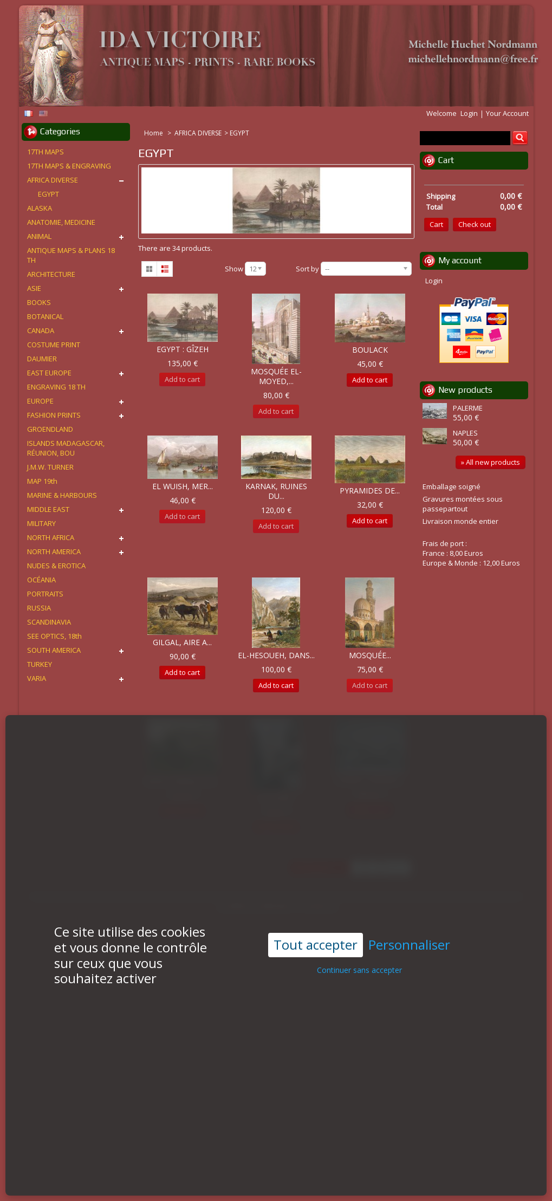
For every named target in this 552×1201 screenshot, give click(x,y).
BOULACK (370, 350)
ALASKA (39, 208)
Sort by (307, 269)
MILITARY (41, 523)
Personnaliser (409, 917)
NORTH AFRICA (50, 537)
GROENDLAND (50, 429)
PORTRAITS (45, 594)
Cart (446, 160)
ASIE (34, 288)
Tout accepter (316, 916)
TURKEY (39, 664)
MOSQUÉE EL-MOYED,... (276, 376)
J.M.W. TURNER (50, 467)
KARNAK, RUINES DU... (276, 491)
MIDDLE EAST (48, 509)
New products (465, 390)
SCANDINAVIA (49, 622)
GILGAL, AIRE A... (182, 642)
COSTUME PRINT (53, 344)
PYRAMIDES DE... (370, 490)
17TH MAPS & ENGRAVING (69, 166)
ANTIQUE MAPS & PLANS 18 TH (71, 255)
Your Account (507, 113)
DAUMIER (42, 358)
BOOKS (39, 302)
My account (460, 260)
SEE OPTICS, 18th (54, 636)
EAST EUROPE (49, 373)
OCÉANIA (41, 580)
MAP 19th (42, 481)
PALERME (468, 408)
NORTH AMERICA (54, 551)
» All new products (490, 462)
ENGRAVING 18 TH (56, 387)
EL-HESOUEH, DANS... (276, 655)
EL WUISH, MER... (182, 486)
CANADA (40, 330)
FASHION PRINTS (54, 415)
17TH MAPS (45, 152)
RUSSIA (39, 608)
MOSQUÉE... (370, 655)
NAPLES (465, 433)
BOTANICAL (45, 316)
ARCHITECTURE (51, 274)
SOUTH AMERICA (54, 650)
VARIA (36, 678)
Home (154, 133)
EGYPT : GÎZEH (183, 349)
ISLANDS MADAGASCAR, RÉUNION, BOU (66, 448)
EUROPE (40, 401)
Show (234, 269)
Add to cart (369, 380)
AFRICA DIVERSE (198, 133)
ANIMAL (39, 236)
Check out (474, 224)
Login (469, 113)
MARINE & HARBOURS (62, 495)
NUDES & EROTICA (56, 565)
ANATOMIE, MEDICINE (61, 222)
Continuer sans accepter (359, 941)
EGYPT (48, 194)
